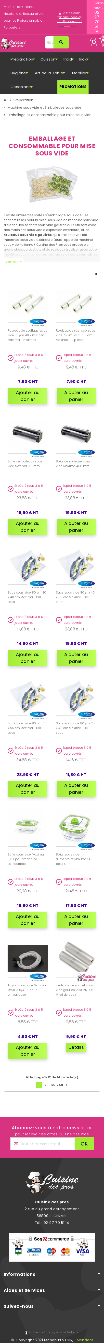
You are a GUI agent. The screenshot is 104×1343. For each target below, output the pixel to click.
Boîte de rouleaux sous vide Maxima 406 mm (73, 463)
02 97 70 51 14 (95, 21)
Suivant (59, 1085)
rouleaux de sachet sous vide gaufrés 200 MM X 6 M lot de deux (75, 990)
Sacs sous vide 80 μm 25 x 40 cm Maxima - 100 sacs (75, 728)
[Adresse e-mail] (42, 1143)
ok (84, 1143)
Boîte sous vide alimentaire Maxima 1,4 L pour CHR (74, 859)
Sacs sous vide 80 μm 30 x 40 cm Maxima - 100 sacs (27, 597)
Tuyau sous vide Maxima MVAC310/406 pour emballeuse (27, 990)
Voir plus (14, 261)
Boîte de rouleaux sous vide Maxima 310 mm (25, 463)
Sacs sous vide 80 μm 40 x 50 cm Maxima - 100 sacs (75, 597)
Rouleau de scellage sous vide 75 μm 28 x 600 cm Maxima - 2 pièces (75, 335)
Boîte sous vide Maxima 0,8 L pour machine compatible (26, 859)
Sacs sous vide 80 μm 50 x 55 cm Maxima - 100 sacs (27, 728)
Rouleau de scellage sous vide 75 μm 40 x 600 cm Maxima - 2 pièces (27, 335)
